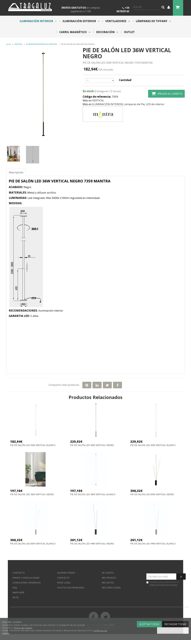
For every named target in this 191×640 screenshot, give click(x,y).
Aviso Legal (64, 582)
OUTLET (129, 32)
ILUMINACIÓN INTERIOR (38, 21)
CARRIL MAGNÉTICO (74, 32)
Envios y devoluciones (26, 577)
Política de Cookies (23, 628)
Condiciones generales (27, 582)
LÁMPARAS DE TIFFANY (153, 21)
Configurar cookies (172, 630)
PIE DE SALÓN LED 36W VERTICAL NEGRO (32, 494)
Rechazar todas (175, 624)
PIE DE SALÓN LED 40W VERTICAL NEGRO (92, 445)
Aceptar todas (149, 624)
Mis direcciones (111, 587)
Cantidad (125, 80)
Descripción (16, 172)
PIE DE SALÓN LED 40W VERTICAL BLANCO (153, 445)
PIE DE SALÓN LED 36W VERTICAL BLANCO (32, 445)
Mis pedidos (109, 577)
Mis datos (108, 582)
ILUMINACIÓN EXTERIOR (81, 21)
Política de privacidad (70, 587)
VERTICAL (98, 100)
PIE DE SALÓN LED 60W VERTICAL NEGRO (152, 494)
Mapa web (18, 592)
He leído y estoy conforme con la (162, 583)
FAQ (15, 587)
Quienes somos (66, 572)
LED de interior (155, 104)
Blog (16, 597)
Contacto (19, 572)
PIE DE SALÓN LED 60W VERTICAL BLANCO (32, 543)
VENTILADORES (117, 21)
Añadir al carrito (166, 93)
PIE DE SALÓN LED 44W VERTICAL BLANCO (153, 543)
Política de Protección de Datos (163, 584)
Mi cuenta (108, 572)
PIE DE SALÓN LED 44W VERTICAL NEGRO (92, 543)
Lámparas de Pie (134, 104)
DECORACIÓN (107, 32)
